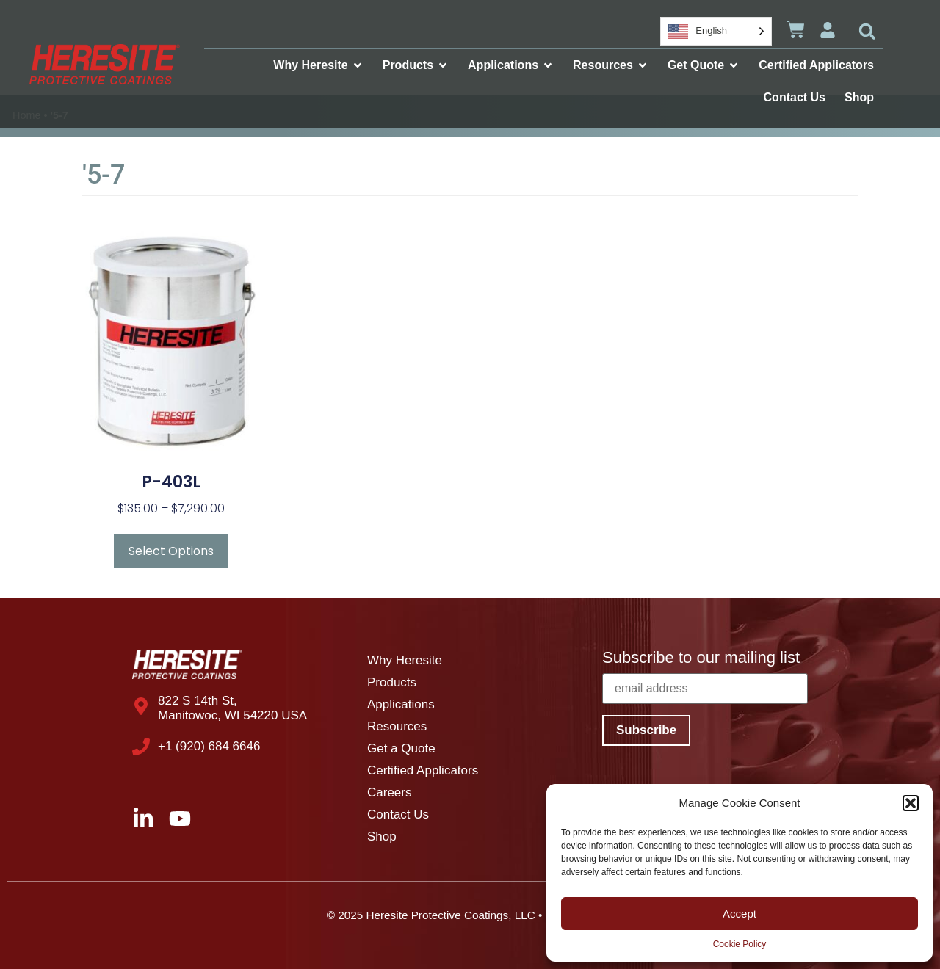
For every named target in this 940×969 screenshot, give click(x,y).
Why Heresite (404, 660)
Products (391, 682)
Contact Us (398, 814)
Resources (397, 726)
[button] (910, 803)
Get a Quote (401, 748)
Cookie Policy (740, 944)
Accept (739, 913)
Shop (382, 836)
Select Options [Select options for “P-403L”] (171, 550)
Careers (389, 792)
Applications (401, 704)
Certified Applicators (422, 770)
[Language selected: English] (716, 31)
